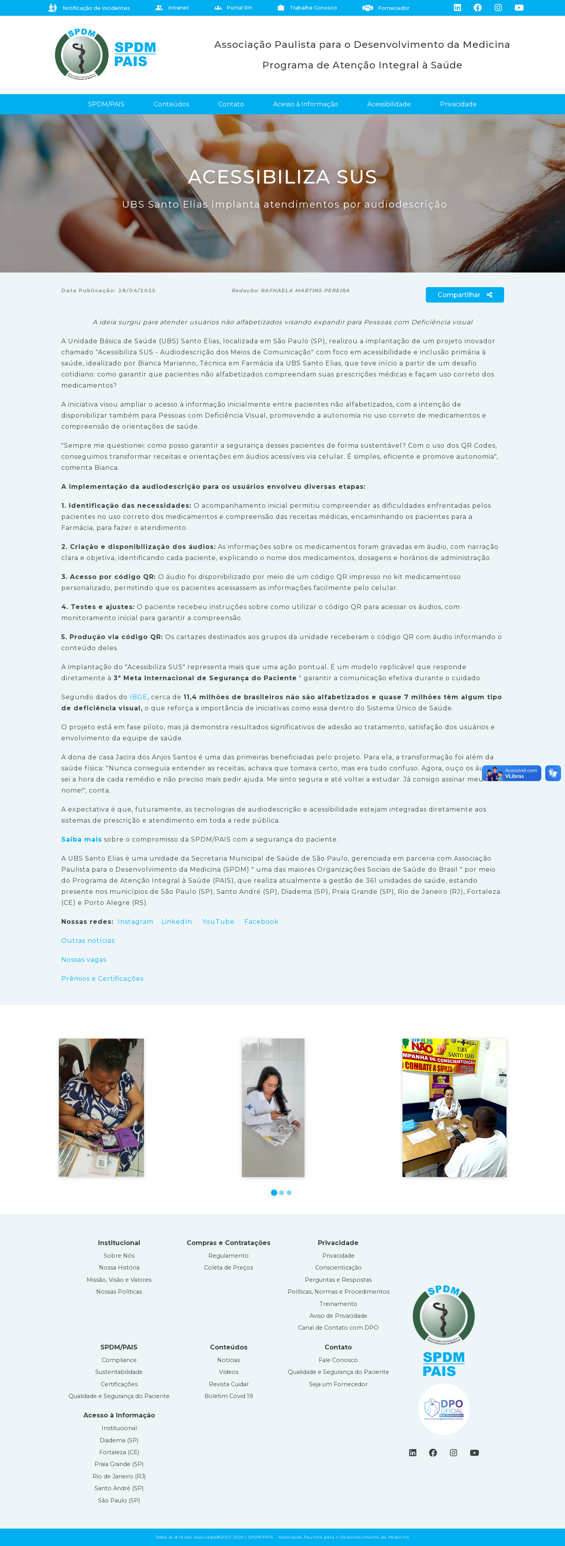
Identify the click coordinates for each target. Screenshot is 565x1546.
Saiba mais (81, 839)
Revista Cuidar (229, 1384)
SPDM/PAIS (106, 104)
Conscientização (338, 1267)
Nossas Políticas (119, 1291)
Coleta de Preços (228, 1267)
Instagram (135, 921)
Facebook (261, 921)
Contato (231, 104)
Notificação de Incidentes (89, 8)
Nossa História (119, 1267)
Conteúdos (171, 104)
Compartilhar (465, 295)
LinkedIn (176, 921)
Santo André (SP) (119, 1488)
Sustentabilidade (119, 1372)
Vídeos (228, 1372)
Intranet (172, 7)
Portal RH (233, 7)
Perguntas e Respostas (338, 1280)
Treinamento (338, 1304)
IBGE (138, 697)
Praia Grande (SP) (119, 1464)
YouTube (219, 921)
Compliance (119, 1360)
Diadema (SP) (119, 1440)
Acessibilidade (389, 104)
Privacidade (458, 104)
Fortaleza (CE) (119, 1452)
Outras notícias (88, 940)
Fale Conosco (338, 1360)
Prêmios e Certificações (102, 978)
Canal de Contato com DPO (338, 1327)
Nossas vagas (83, 959)
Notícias (228, 1360)
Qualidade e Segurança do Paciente (119, 1396)
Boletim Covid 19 (228, 1396)
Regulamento (228, 1255)
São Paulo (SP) (119, 1500)
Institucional (119, 1428)
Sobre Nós (119, 1255)
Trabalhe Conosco (307, 7)
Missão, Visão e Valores (119, 1280)
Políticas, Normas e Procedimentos (338, 1291)
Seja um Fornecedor (338, 1384)
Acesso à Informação (305, 104)
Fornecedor (386, 8)
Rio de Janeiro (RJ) (119, 1476)
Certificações (119, 1384)
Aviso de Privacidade (338, 1316)
